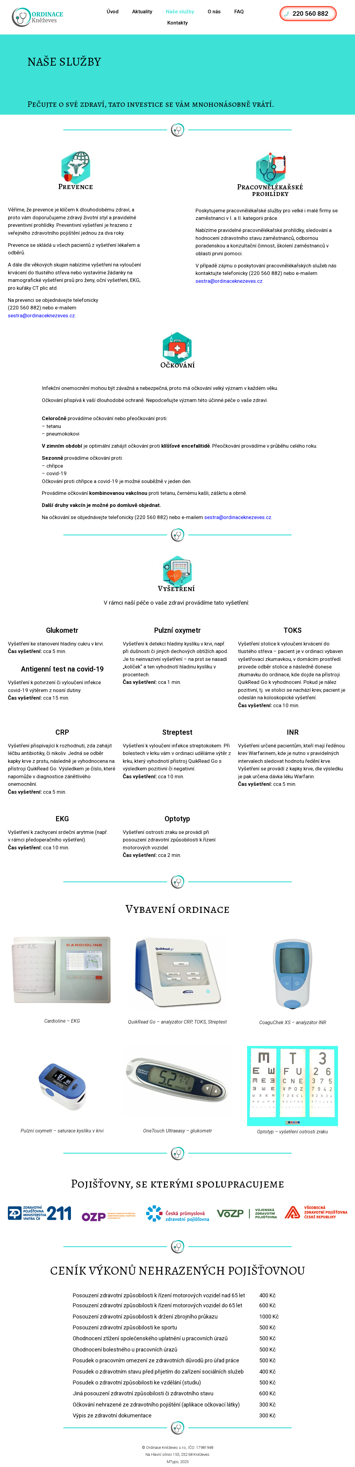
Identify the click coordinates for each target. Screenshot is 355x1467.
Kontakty (177, 23)
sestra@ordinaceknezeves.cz (41, 315)
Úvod (113, 11)
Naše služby (180, 11)
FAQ (239, 11)
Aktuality (142, 11)
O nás (214, 11)
